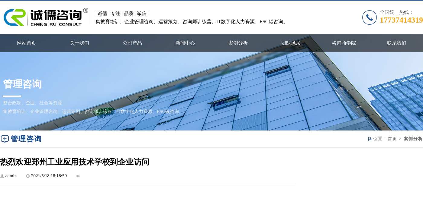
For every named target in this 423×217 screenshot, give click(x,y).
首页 (392, 139)
